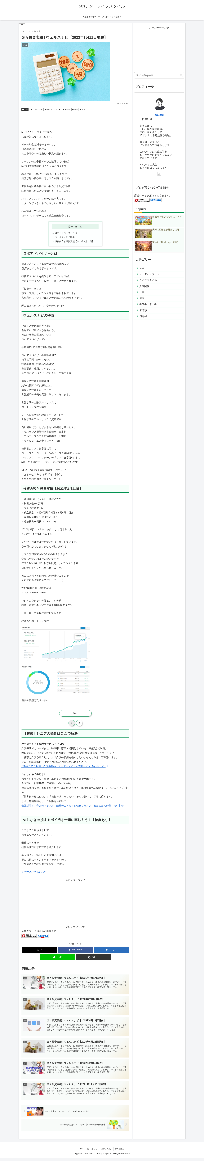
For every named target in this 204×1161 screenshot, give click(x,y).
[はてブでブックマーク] (111, 950)
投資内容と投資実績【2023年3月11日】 (75, 242)
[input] (159, 75)
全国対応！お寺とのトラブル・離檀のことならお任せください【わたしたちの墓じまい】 (72, 806)
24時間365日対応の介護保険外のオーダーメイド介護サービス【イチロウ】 (64, 767)
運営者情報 (120, 1152)
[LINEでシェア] (57, 958)
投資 (82, 110)
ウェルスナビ (37, 110)
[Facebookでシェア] (75, 950)
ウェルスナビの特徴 (65, 237)
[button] (93, 958)
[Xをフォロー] (159, 174)
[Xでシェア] (39, 950)
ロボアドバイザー (52, 110)
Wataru (159, 114)
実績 (75, 110)
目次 (70, 226)
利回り (66, 110)
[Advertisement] (75, 120)
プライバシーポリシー (88, 1152)
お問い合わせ (107, 1152)
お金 (25, 110)
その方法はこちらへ (33, 872)
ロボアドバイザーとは (66, 233)
